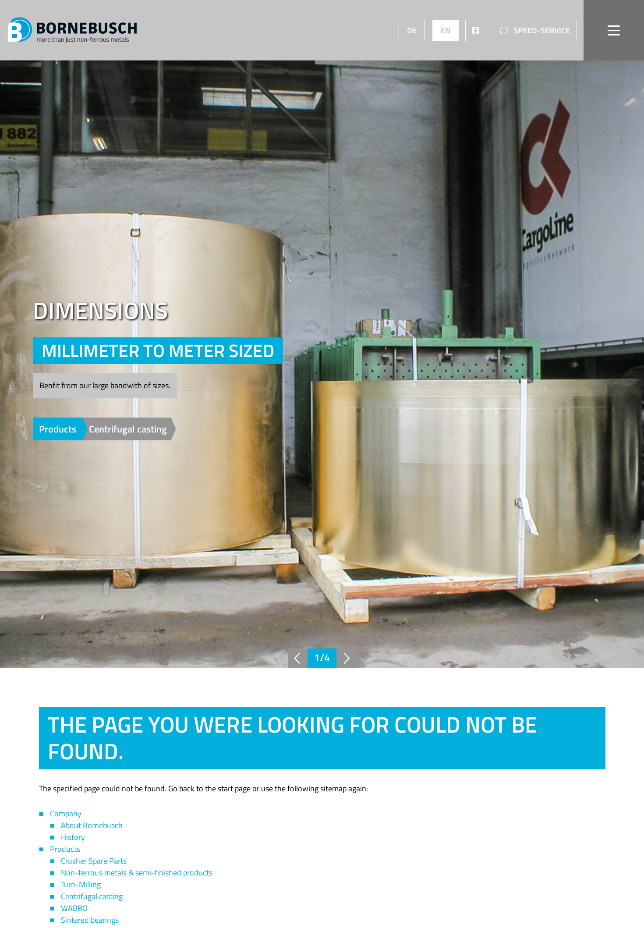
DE (411, 30)
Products (58, 429)
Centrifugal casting (128, 429)
